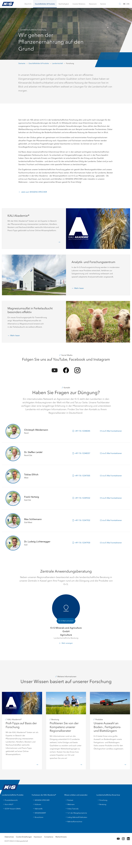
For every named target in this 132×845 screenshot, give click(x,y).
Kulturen (37, 804)
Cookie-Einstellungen (24, 837)
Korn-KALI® (8, 804)
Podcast (69, 800)
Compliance (48, 837)
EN (128, 4)
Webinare (69, 804)
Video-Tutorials (71, 809)
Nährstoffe (37, 809)
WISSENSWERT (39, 813)
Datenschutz (9, 837)
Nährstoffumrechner (73, 822)
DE (124, 4)
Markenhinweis (61, 837)
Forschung (102, 800)
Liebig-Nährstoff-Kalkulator (76, 817)
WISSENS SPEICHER (41, 800)
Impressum (38, 837)
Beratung (101, 804)
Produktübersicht (10, 800)
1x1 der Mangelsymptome (76, 813)
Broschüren (38, 817)
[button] (28, 4)
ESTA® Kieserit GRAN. (12, 809)
